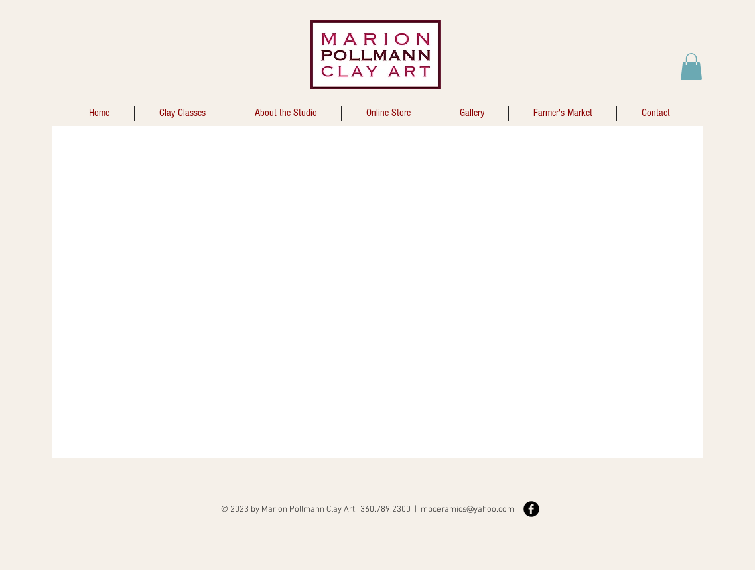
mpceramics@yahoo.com (467, 509)
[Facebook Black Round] (531, 509)
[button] (691, 66)
